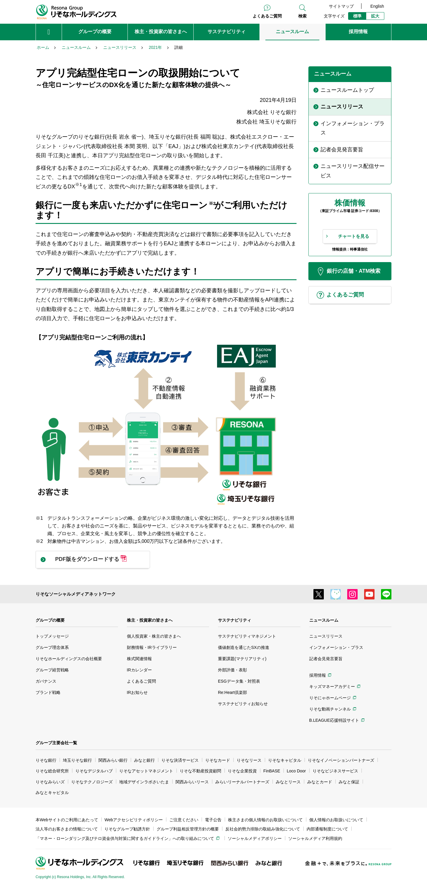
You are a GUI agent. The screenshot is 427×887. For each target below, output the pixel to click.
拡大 (375, 16)
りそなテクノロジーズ (92, 781)
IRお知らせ (137, 692)
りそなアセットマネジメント (146, 771)
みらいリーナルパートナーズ (242, 781)
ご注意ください (183, 819)
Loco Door (296, 771)
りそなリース (249, 760)
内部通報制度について (327, 829)
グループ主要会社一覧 (56, 742)
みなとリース (288, 781)
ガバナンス (46, 681)
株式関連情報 (139, 658)
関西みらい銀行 (113, 760)
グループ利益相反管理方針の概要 (188, 829)
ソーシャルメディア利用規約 (315, 838)
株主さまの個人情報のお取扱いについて (265, 819)
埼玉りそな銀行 (77, 760)
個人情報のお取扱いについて (336, 819)
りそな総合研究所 (52, 771)
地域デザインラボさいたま (144, 781)
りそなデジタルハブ (94, 771)
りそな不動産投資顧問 (200, 771)
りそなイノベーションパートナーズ (341, 760)
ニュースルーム (323, 620)
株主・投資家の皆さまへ (150, 620)
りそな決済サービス (180, 760)
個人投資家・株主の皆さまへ (154, 636)
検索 (302, 16)
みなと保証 (349, 781)
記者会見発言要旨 (325, 658)
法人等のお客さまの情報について (67, 829)
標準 (357, 16)
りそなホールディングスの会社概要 (69, 658)
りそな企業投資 (242, 771)
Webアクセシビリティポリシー (134, 819)
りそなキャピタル (284, 760)
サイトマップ (341, 6)
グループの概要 (50, 620)
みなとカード (319, 781)
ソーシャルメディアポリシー (255, 838)
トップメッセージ (52, 636)
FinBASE (271, 771)
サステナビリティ (234, 620)
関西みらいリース (192, 781)
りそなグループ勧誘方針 (127, 829)
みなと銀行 (144, 760)
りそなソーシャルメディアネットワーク (76, 593)
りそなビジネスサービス (335, 771)
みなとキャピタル (52, 792)
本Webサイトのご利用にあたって (67, 819)
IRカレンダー (139, 670)
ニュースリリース (325, 636)
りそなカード (217, 760)
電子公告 (213, 819)
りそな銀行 (46, 760)
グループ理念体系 (52, 647)
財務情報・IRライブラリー (152, 647)
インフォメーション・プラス (336, 647)
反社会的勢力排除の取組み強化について (262, 829)
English (377, 6)
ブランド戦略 (48, 692)
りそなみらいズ (50, 781)
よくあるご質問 (267, 16)
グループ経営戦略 (52, 670)
